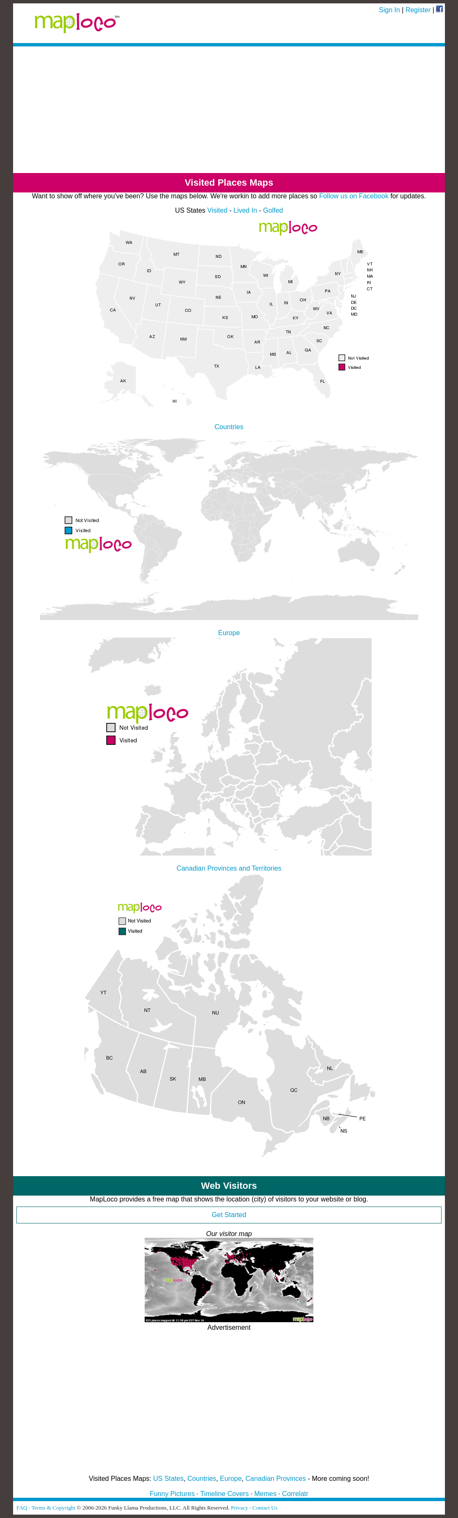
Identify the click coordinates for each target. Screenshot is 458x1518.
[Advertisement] (229, 110)
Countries (201, 1478)
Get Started (229, 1214)
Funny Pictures (172, 1493)
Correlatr (295, 1493)
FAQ (21, 1507)
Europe (231, 1478)
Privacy (239, 1507)
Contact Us (264, 1507)
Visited (217, 210)
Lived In (245, 210)
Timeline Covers (224, 1493)
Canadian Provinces (275, 1478)
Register (418, 10)
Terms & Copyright (53, 1507)
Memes (265, 1493)
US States (168, 1478)
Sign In (389, 10)
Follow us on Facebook (354, 196)
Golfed (273, 210)
